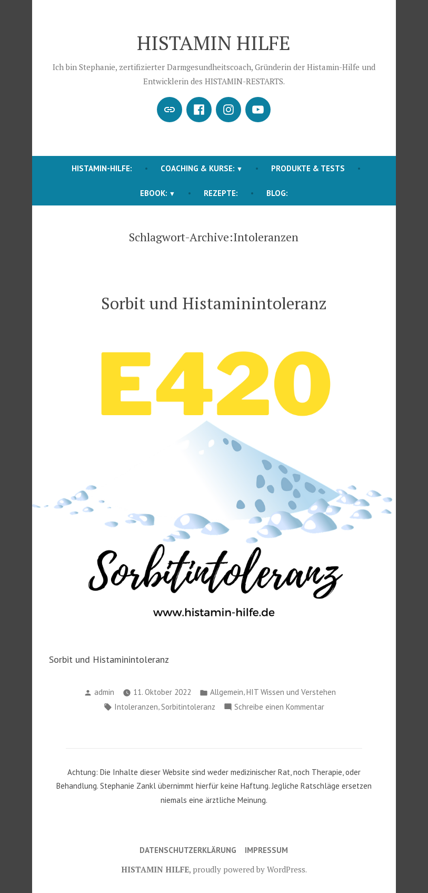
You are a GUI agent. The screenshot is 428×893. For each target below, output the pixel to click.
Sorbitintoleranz (188, 707)
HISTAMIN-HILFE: (102, 168)
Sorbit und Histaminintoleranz (214, 303)
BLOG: (277, 193)
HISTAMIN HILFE (214, 43)
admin (104, 692)
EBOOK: (153, 193)
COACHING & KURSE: (198, 168)
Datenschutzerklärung (188, 850)
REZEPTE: (221, 193)
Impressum (266, 850)
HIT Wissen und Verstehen (291, 692)
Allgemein (226, 692)
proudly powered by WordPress (249, 869)
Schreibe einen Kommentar (279, 707)
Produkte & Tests (308, 168)
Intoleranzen (136, 707)
